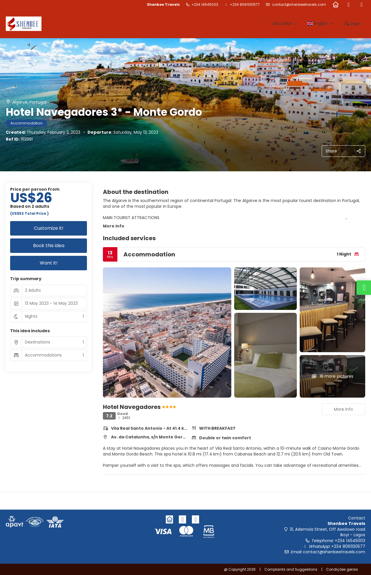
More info (113, 226)
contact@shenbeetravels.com (298, 4)
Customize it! (48, 228)
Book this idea (48, 245)
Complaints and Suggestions (290, 569)
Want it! (49, 263)
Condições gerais (342, 569)
